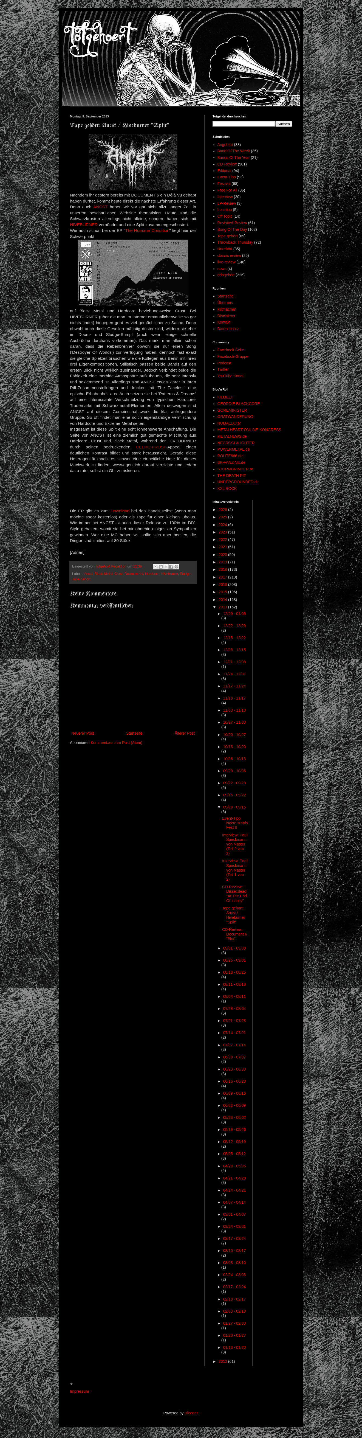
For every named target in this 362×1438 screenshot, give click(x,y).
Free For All (227, 190)
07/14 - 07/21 (234, 1032)
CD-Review (227, 164)
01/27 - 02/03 (234, 1323)
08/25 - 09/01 (234, 960)
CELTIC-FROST (151, 447)
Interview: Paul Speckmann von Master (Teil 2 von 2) (234, 844)
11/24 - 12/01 (234, 674)
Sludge (185, 574)
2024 (223, 525)
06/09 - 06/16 (234, 1093)
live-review (226, 262)
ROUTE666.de (230, 456)
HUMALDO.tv (229, 423)
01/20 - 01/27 (234, 1335)
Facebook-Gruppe (232, 356)
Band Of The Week (233, 151)
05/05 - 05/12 (234, 1153)
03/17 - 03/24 (234, 1238)
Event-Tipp (226, 177)
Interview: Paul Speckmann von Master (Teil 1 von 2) (234, 870)
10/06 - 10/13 (234, 759)
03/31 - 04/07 (234, 1214)
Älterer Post (185, 733)
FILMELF (225, 397)
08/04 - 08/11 (234, 996)
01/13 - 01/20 (234, 1347)
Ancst (88, 574)
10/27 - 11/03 (234, 722)
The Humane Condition (147, 230)
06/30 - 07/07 (234, 1057)
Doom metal (134, 574)
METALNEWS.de (232, 436)
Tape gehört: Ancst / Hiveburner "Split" (233, 915)
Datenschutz (228, 329)
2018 (223, 569)
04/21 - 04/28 (234, 1178)
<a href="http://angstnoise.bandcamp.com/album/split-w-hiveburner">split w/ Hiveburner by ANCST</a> (133, 490)
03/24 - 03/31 (234, 1226)
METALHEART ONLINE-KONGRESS (249, 430)
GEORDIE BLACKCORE (238, 403)
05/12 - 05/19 (234, 1141)
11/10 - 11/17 (234, 698)
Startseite (134, 733)
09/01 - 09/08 (234, 948)
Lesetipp (224, 209)
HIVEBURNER (84, 224)
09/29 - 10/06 (234, 771)
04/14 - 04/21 (234, 1190)
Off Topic (225, 216)
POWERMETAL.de (233, 449)
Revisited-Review (232, 223)
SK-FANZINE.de (231, 462)
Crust (118, 574)
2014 (223, 599)
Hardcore (152, 574)
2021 (223, 547)
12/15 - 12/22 (234, 638)
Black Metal (103, 574)
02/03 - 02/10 (234, 1311)
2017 (223, 577)
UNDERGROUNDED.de (238, 482)
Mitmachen (226, 309)
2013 (223, 607)
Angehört (225, 144)
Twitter (223, 369)
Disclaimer (226, 316)
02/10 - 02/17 (234, 1299)
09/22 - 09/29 (234, 783)
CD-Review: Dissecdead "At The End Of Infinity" (234, 894)
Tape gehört (81, 579)
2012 (223, 1361)
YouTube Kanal (230, 376)
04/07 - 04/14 (234, 1202)
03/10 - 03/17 (234, 1250)
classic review (229, 255)
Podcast (224, 363)
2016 (223, 584)
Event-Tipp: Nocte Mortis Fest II (235, 823)
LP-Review (226, 203)
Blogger (191, 1413)
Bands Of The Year (233, 157)
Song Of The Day (232, 229)
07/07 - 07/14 (234, 1045)
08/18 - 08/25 (234, 972)
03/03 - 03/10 (234, 1262)
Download (120, 511)
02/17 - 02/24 (234, 1287)
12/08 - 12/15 (234, 650)
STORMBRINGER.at (235, 469)
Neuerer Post (82, 733)
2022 (223, 539)
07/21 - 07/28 (234, 1020)
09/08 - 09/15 (234, 807)
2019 (223, 562)
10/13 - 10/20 (234, 747)
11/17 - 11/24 (234, 686)
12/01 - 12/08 (234, 662)
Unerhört (224, 249)
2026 (223, 509)
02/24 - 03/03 (234, 1275)
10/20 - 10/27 (234, 734)
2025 (223, 517)
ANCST (100, 206)
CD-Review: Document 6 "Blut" (234, 934)
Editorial (224, 170)
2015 (223, 592)
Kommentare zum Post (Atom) (116, 742)
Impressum (79, 1391)
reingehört (226, 275)
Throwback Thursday (235, 242)
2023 (223, 532)
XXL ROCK (227, 488)
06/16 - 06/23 (234, 1081)
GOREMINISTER (232, 410)
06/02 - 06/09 (234, 1105)
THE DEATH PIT (231, 475)
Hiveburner (169, 574)
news (222, 268)
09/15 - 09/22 (234, 795)
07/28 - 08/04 (234, 1008)
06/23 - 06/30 (234, 1069)
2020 (223, 554)
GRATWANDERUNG (235, 416)
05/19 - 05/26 (234, 1129)
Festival (224, 183)
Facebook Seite (230, 350)
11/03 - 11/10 (234, 710)
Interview (225, 197)
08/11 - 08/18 (234, 984)
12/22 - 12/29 (234, 625)
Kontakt (223, 322)
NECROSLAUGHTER (236, 443)
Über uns (225, 302)
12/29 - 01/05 (234, 613)
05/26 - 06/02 (234, 1117)
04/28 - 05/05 (234, 1166)
